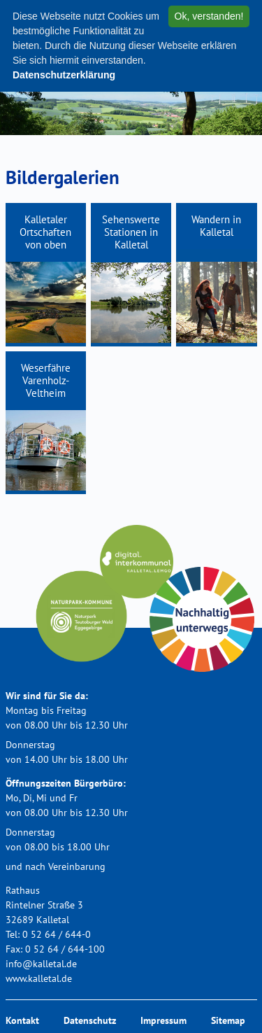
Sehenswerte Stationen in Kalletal (131, 232)
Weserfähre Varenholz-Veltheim (46, 380)
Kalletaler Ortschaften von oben (45, 232)
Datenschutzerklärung (64, 74)
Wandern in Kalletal (216, 226)
